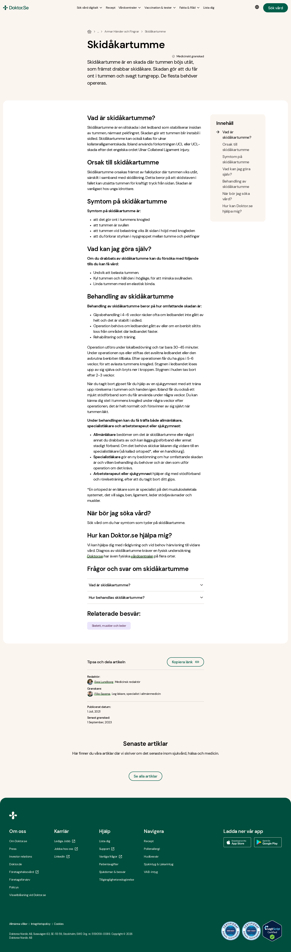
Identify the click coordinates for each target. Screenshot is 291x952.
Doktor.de (15, 864)
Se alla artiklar (145, 776)
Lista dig (104, 841)
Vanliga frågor (110, 856)
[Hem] (89, 31)
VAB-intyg (151, 872)
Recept (148, 841)
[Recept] (110, 8)
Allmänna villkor (18, 924)
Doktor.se (95, 556)
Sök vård (275, 7)
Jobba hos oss (66, 849)
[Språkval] (257, 7)
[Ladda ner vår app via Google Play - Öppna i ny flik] (268, 842)
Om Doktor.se (18, 841)
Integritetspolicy (41, 924)
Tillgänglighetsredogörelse (116, 880)
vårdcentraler (142, 556)
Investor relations (20, 856)
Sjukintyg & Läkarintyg (158, 864)
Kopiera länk (185, 660)
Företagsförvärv (19, 880)
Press (13, 849)
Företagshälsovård (24, 872)
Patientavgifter (109, 864)
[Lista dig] (208, 8)
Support (106, 849)
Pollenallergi (152, 849)
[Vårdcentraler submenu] (130, 8)
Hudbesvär (151, 856)
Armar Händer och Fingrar (121, 31)
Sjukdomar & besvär (112, 872)
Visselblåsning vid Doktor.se (27, 895)
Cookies (58, 924)
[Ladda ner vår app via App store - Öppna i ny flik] (237, 842)
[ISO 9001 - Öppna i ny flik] (230, 930)
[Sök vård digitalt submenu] (90, 8)
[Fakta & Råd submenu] (189, 8)
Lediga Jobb (64, 841)
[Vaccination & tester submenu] (160, 8)
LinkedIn (62, 856)
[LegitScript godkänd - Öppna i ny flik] (272, 930)
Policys (14, 887)
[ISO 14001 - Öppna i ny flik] (251, 930)
